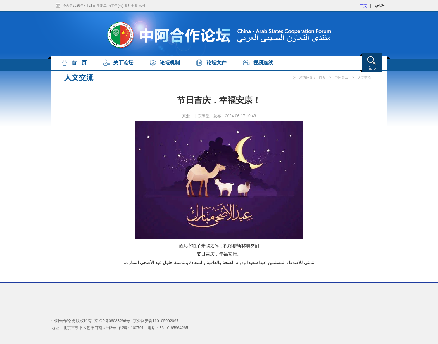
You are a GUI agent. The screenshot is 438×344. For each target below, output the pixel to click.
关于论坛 (123, 62)
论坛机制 (170, 62)
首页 (322, 77)
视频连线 (263, 62)
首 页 (79, 62)
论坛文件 (216, 62)
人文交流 (364, 77)
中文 (363, 5)
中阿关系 (341, 77)
